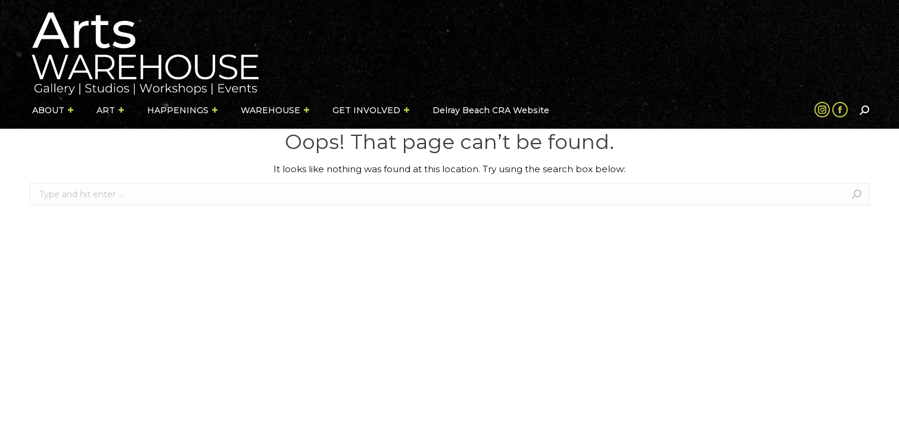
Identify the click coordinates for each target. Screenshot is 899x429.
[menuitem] (53, 110)
